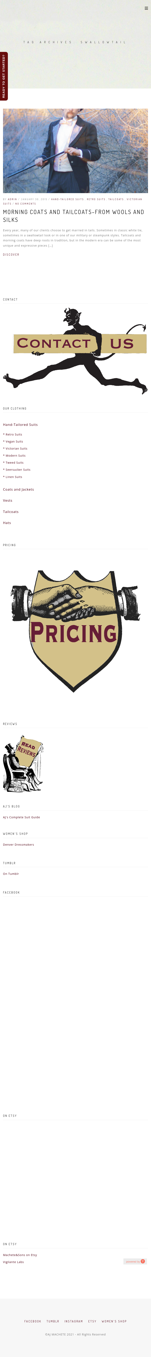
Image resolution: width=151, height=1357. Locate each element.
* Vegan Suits (13, 441)
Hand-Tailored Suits (68, 199)
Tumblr (53, 1321)
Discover (11, 254)
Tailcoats (116, 199)
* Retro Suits (12, 434)
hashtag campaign (135, 1261)
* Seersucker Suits (16, 470)
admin (12, 199)
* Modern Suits (14, 455)
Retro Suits (96, 199)
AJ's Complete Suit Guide (21, 817)
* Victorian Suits (15, 448)
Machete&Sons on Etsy (20, 1255)
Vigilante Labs (13, 1262)
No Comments (25, 203)
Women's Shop (114, 1321)
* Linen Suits (12, 477)
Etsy (92, 1321)
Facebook (32, 1321)
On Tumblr (11, 874)
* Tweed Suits (13, 462)
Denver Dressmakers (18, 844)
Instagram (74, 1321)
